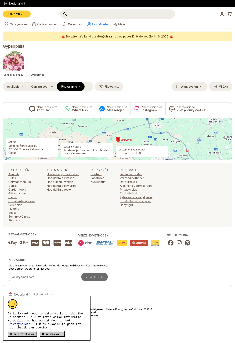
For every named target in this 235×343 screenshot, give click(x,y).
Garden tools (17, 189)
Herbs (12, 197)
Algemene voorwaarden (136, 185)
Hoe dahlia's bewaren (61, 185)
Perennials (15, 205)
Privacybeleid (19, 323)
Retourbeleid (128, 182)
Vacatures (97, 178)
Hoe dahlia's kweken (60, 178)
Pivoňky (13, 209)
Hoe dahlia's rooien (60, 189)
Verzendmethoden (132, 178)
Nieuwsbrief (99, 182)
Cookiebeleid (128, 193)
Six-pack (14, 220)
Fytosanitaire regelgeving (136, 197)
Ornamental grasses (21, 201)
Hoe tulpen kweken (60, 182)
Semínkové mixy (19, 216)
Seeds (12, 212)
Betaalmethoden (131, 174)
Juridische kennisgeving (135, 201)
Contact (96, 174)
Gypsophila (13, 46)
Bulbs (12, 178)
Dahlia (12, 185)
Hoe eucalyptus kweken (63, 174)
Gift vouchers (17, 193)
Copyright (126, 205)
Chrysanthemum (19, 182)
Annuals (13, 174)
